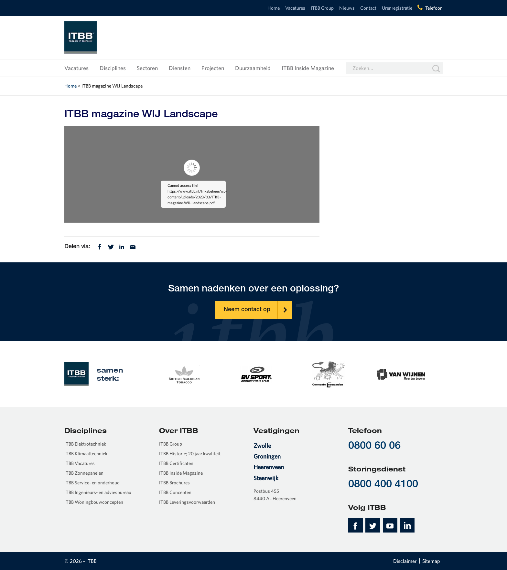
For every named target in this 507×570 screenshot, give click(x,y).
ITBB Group (322, 8)
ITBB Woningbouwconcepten (93, 502)
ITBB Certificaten (176, 463)
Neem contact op (258, 310)
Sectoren (147, 68)
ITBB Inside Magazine (308, 68)
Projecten (212, 68)
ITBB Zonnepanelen (83, 473)
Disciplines (113, 68)
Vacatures (295, 8)
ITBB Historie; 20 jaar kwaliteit (190, 453)
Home (273, 8)
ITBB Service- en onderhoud (92, 482)
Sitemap (431, 561)
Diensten (179, 68)
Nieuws (347, 8)
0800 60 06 (374, 446)
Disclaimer (405, 561)
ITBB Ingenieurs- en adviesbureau (97, 492)
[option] (183, 374)
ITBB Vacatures (79, 463)
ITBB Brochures (174, 482)
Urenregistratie (397, 8)
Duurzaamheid (253, 68)
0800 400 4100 (383, 485)
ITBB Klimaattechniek (85, 453)
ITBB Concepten (175, 492)
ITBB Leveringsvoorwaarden (187, 502)
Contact (368, 8)
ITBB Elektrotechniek (85, 444)
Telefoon (434, 8)
